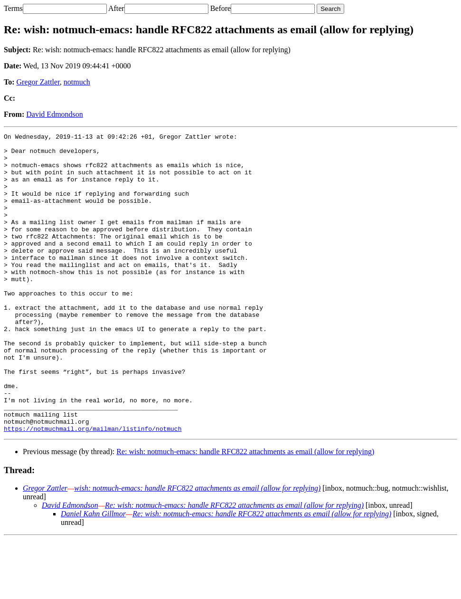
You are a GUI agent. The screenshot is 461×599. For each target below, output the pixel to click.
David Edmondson (54, 114)
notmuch (77, 82)
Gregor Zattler (38, 82)
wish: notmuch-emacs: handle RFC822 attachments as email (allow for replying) (197, 548)
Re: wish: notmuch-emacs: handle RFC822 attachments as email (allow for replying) (245, 511)
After (116, 8)
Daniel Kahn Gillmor (93, 574)
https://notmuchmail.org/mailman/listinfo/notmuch (92, 488)
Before (220, 8)
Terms (13, 8)
